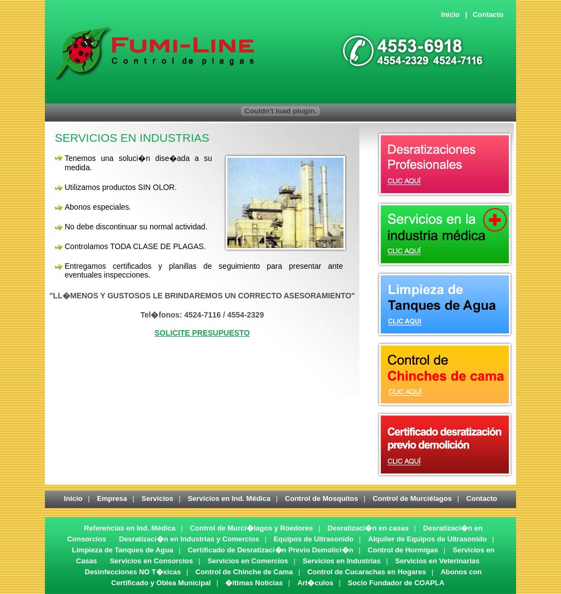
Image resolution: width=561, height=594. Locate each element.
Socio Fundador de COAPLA (396, 583)
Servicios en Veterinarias (437, 561)
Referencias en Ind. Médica (129, 528)
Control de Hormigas (403, 550)
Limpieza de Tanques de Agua (122, 550)
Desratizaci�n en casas (368, 528)
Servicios (157, 498)
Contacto (488, 14)
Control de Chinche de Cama (244, 572)
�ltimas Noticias (254, 583)
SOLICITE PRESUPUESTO (202, 332)
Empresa (112, 498)
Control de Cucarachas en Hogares (366, 572)
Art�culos (315, 583)
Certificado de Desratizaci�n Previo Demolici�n (270, 550)
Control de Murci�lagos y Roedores (251, 528)
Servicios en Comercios (248, 561)
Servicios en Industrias (341, 561)
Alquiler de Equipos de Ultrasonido (427, 539)
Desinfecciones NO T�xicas (133, 572)
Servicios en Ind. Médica (229, 498)
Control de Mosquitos (321, 498)
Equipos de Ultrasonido (313, 539)
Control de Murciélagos (412, 498)
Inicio (450, 14)
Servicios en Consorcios (151, 561)
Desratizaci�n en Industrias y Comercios (189, 539)
